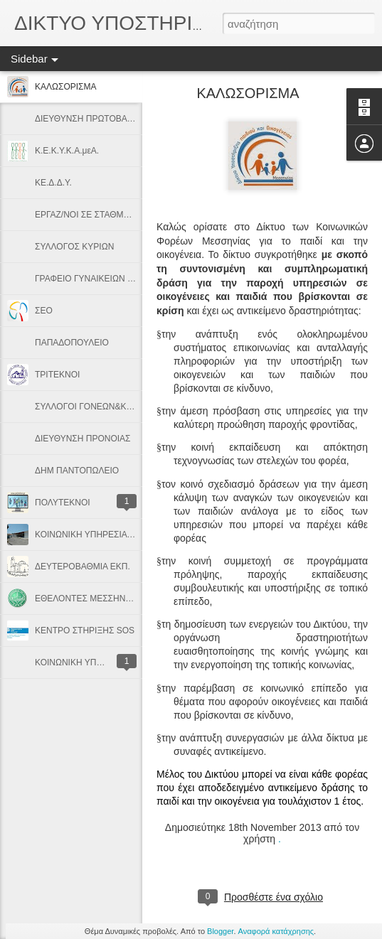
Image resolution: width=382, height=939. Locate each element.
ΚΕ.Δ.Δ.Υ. (53, 183)
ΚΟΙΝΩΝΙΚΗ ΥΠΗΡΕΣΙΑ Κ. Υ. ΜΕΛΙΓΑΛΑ (113, 535)
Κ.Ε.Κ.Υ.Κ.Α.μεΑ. (67, 151)
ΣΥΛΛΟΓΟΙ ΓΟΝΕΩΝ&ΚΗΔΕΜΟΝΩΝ (105, 407)
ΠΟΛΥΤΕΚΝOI (62, 503)
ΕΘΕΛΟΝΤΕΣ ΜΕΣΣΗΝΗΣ (86, 598)
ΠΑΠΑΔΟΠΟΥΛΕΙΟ (72, 343)
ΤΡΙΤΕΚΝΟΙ (57, 375)
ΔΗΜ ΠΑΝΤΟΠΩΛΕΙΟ (77, 471)
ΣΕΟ (44, 311)
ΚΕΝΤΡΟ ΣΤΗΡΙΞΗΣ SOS (84, 630)
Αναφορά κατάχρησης (276, 931)
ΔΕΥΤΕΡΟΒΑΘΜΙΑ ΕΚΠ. (82, 567)
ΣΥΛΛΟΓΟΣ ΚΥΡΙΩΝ (74, 247)
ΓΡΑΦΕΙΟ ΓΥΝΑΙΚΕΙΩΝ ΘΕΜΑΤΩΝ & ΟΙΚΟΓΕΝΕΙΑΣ (135, 279)
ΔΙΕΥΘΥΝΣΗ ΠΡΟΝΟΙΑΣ (82, 439)
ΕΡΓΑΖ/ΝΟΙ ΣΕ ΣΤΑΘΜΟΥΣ (88, 215)
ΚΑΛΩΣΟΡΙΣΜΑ (66, 87)
